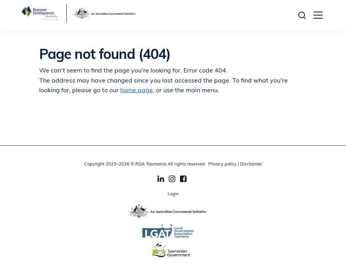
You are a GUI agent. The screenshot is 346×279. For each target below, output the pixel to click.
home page (136, 91)
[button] (304, 14)
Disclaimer (251, 164)
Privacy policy (222, 164)
